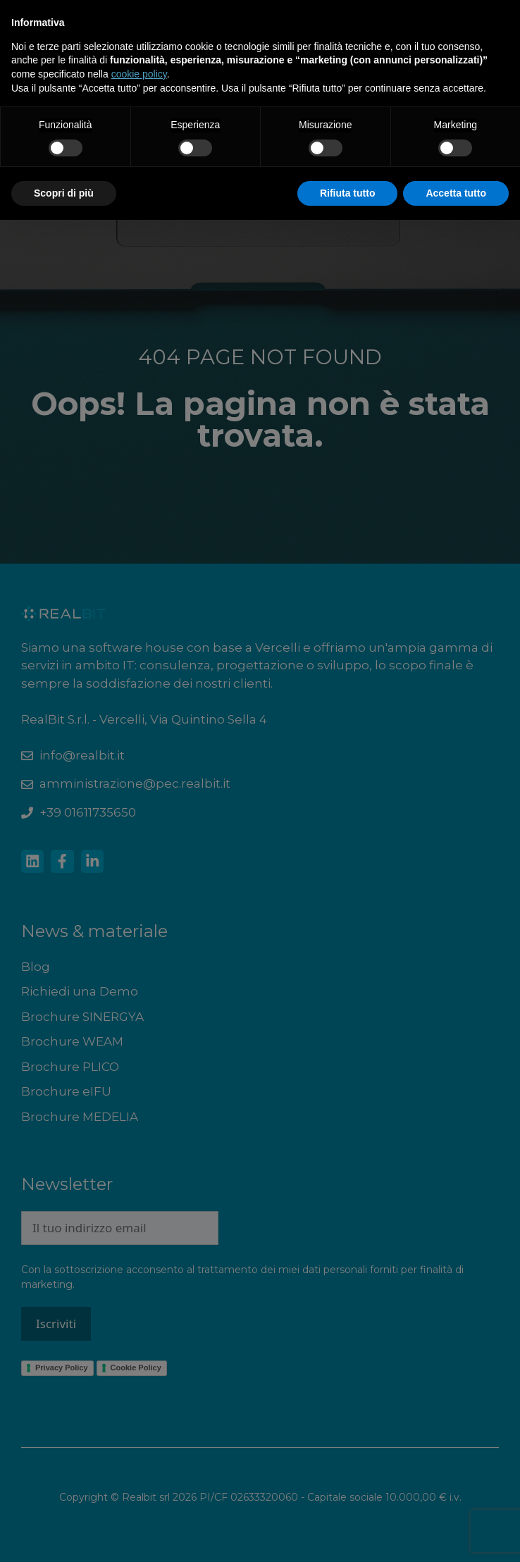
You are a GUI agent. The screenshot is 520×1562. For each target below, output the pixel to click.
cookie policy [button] (139, 74)
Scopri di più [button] (64, 193)
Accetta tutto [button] (456, 193)
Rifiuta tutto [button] (348, 193)
